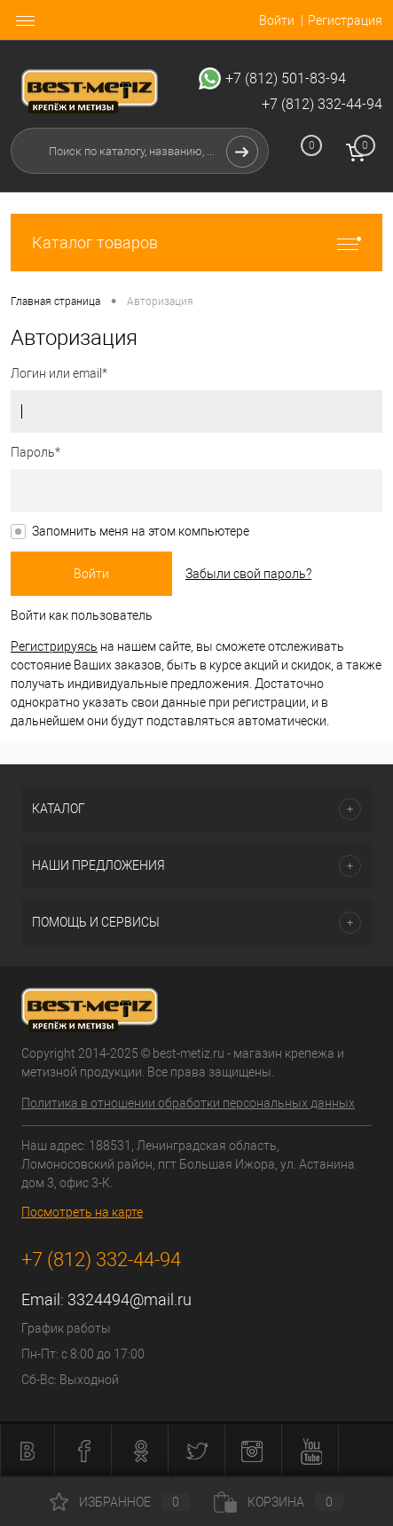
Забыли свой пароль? (248, 574)
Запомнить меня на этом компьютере (140, 531)
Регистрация (345, 20)
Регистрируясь (54, 646)
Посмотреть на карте (82, 1212)
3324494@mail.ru (129, 1299)
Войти (277, 20)
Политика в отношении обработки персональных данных (188, 1103)
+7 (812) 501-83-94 (285, 78)
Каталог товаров (196, 242)
